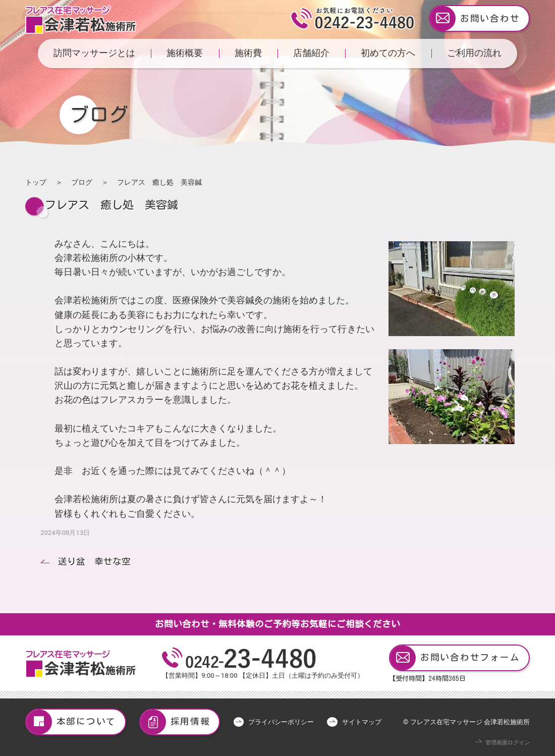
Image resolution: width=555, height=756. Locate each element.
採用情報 (175, 722)
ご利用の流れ (474, 53)
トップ (35, 182)
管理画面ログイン (507, 742)
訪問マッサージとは (94, 53)
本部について (71, 722)
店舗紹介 (311, 53)
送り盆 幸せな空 (94, 561)
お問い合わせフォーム (455, 657)
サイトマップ (361, 722)
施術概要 (184, 53)
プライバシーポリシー (281, 722)
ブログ (81, 182)
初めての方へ (388, 53)
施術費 (248, 53)
